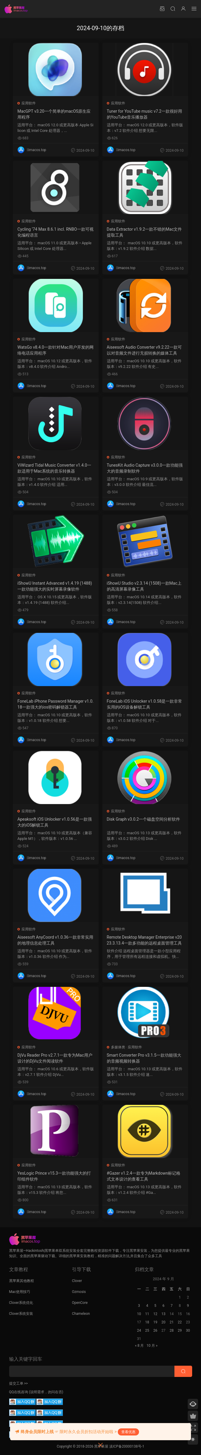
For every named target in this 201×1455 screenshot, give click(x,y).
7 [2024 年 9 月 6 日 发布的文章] (172, 1306)
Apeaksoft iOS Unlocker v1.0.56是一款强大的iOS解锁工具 (55, 822)
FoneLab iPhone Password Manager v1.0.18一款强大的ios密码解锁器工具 (54, 704)
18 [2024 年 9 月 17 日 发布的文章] (147, 1322)
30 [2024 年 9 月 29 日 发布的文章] (188, 1330)
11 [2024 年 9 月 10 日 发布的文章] (147, 1314)
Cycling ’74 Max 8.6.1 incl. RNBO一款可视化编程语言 (54, 232)
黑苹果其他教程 (21, 1281)
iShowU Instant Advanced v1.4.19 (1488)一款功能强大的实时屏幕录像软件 (55, 586)
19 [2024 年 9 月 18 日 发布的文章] (155, 1322)
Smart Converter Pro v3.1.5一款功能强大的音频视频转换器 (144, 1058)
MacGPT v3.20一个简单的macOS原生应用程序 (54, 114)
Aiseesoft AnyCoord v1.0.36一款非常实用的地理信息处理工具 (56, 940)
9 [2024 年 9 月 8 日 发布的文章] (188, 1306)
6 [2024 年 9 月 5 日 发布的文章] (163, 1306)
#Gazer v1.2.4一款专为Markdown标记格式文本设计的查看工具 (144, 1176)
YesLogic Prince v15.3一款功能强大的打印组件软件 (54, 1176)
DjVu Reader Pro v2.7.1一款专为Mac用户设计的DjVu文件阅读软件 (55, 1058)
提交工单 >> (18, 1383)
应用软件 (29, 103)
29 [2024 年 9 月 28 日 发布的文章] (180, 1330)
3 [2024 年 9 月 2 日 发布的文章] (139, 1306)
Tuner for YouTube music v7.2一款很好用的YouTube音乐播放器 (144, 114)
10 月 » (151, 1346)
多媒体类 (118, 1047)
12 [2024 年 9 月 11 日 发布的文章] (155, 1314)
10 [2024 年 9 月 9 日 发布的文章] (139, 1314)
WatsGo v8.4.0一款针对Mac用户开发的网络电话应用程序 (54, 350)
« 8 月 (139, 1346)
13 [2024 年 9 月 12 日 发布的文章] (163, 1314)
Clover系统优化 (21, 1303)
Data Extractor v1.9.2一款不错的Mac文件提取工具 (144, 232)
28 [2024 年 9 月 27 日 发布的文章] (172, 1330)
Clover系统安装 (21, 1314)
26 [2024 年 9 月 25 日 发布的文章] (155, 1330)
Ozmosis (79, 1292)
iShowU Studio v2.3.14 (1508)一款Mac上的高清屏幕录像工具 (144, 586)
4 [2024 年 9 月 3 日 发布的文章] (147, 1306)
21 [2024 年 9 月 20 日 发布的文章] (172, 1322)
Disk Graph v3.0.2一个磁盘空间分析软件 (144, 819)
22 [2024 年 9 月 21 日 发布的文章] (180, 1322)
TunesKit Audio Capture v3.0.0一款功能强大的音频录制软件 (143, 468)
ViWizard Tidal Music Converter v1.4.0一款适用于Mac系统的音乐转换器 (55, 468)
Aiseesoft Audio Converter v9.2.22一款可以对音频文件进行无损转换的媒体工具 (144, 350)
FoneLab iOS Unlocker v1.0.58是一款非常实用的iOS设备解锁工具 (145, 704)
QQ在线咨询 (18, 1392)
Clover (77, 1281)
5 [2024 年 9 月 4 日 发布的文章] (155, 1306)
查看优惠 (128, 1432)
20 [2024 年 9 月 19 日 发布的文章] (163, 1322)
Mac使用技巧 (19, 1292)
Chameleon (81, 1314)
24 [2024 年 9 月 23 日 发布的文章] (139, 1330)
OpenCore (80, 1303)
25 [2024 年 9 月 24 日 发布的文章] (147, 1330)
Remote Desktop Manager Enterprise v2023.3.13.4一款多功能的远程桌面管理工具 (144, 940)
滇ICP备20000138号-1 (126, 1446)
